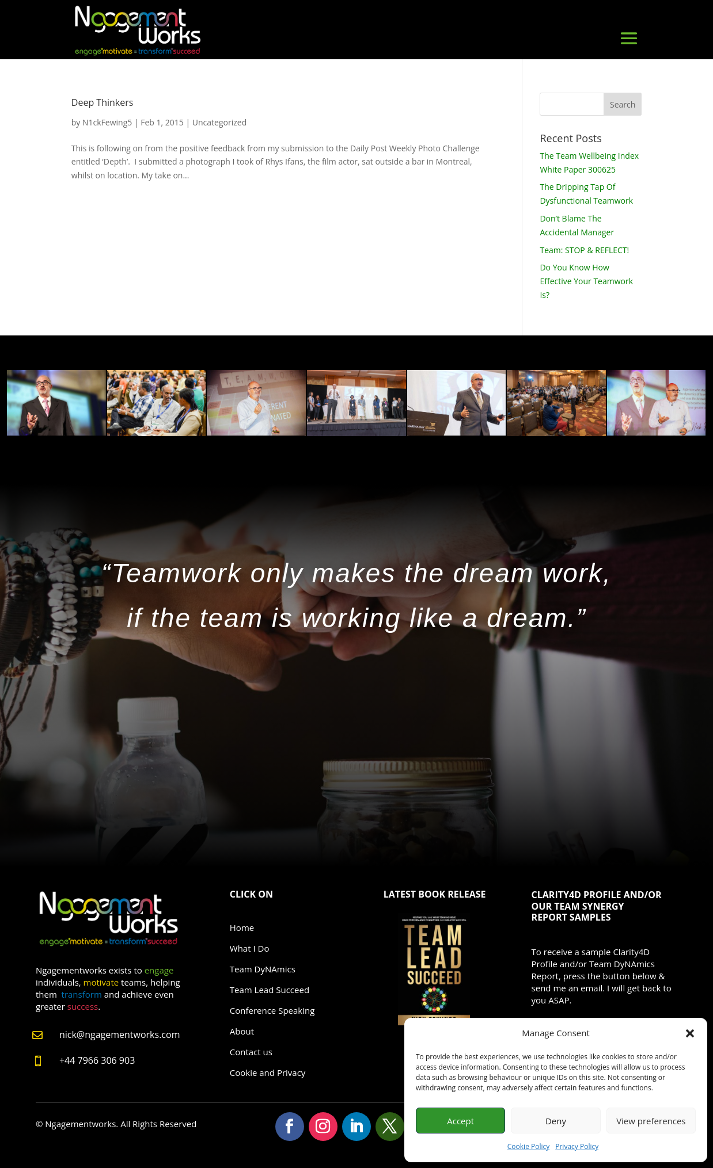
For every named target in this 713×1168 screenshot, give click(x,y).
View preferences (650, 1121)
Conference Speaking (272, 1010)
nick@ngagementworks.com (119, 1034)
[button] (690, 1033)
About (242, 1031)
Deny (555, 1121)
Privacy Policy (576, 1146)
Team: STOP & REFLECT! (584, 250)
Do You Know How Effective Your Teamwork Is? (586, 281)
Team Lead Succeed (269, 989)
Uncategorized (219, 122)
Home (242, 927)
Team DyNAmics (262, 969)
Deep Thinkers (102, 102)
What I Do (250, 948)
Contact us (251, 1052)
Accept (460, 1121)
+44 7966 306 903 (97, 1060)
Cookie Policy (528, 1146)
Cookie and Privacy (268, 1072)
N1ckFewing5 (107, 122)
